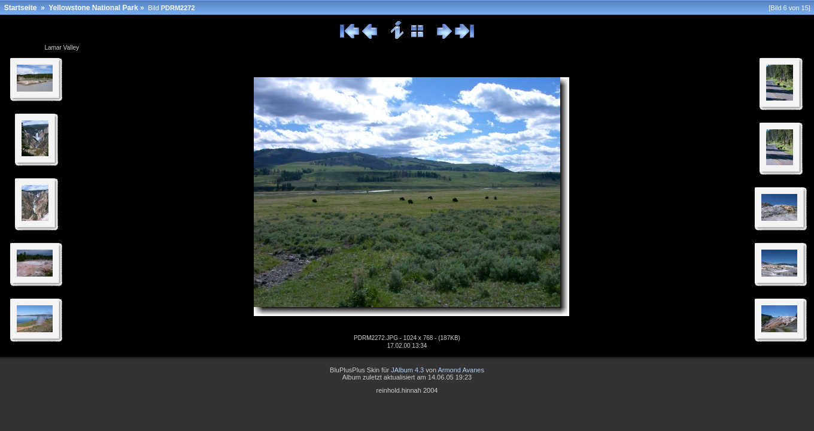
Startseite (20, 8)
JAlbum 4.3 (407, 370)
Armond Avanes (461, 370)
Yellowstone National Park (93, 8)
